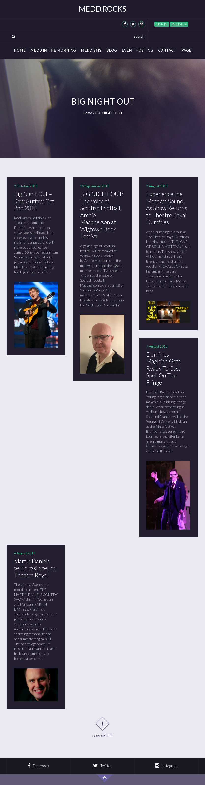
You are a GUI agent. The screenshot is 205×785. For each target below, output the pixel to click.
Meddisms (91, 50)
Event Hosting (137, 50)
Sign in (161, 24)
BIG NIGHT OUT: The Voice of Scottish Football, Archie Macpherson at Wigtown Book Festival (99, 214)
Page (186, 50)
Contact (167, 50)
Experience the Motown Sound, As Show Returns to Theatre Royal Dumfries (167, 207)
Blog (111, 50)
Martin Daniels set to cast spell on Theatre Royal (35, 566)
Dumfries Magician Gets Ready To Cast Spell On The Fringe (164, 367)
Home (20, 50)
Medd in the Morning (53, 50)
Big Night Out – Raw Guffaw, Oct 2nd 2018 (35, 200)
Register (179, 24)
